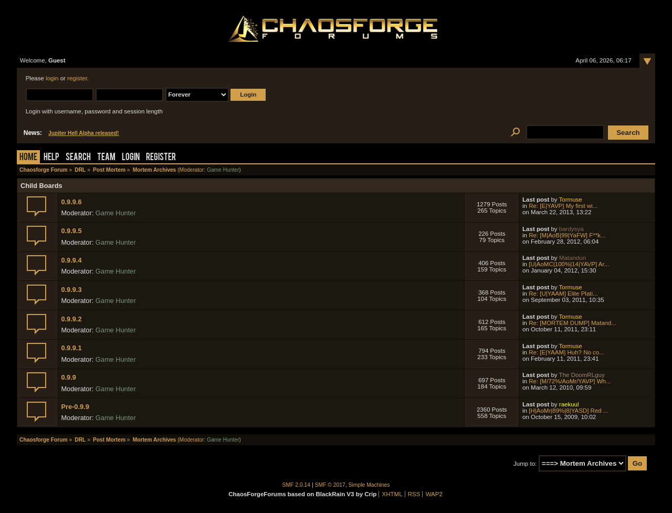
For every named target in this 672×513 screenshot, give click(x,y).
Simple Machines (369, 485)
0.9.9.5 (71, 231)
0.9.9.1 (71, 348)
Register (161, 158)
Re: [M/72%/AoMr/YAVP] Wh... (570, 381)
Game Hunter (223, 170)
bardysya (571, 229)
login (52, 78)
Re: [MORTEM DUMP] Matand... (572, 323)
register (77, 78)
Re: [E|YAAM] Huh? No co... (566, 352)
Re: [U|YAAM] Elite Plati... (563, 293)
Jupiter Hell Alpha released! (83, 133)
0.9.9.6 (71, 202)
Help (51, 158)
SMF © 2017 (330, 485)
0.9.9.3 (71, 290)
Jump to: (525, 463)
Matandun (572, 258)
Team (106, 158)
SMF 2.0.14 (296, 485)
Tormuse (570, 199)
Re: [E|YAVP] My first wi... (563, 206)
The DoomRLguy (582, 375)
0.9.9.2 (71, 319)
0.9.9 (68, 377)
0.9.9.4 (71, 260)
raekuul (569, 404)
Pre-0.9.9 (75, 407)
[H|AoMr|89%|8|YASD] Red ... (568, 410)
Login (131, 158)
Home (28, 158)
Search (78, 158)
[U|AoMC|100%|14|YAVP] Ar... (569, 264)
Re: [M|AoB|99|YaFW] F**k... (567, 235)
